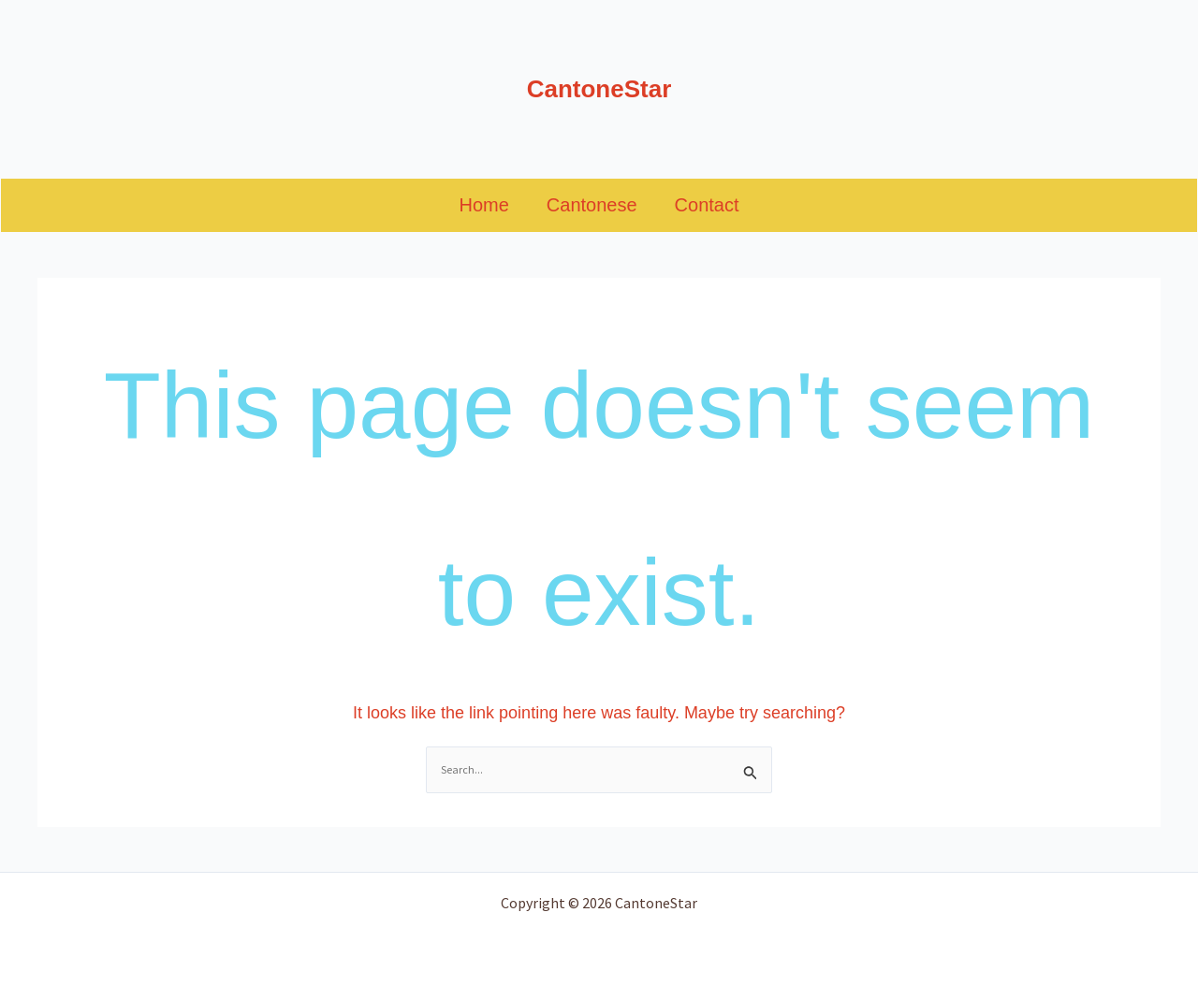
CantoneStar (599, 89)
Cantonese (592, 205)
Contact (707, 205)
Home (483, 205)
